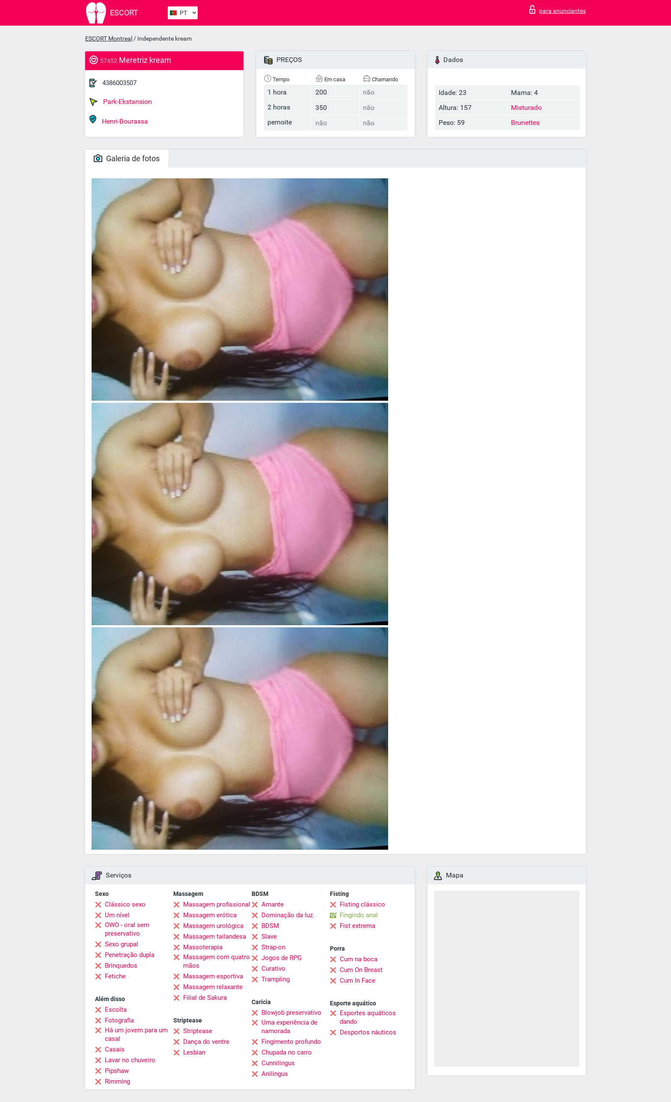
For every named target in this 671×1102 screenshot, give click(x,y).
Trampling (275, 979)
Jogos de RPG (281, 958)
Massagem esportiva (213, 976)
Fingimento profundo (291, 1042)
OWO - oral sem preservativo (127, 929)
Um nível (117, 915)
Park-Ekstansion (120, 101)
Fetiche (115, 976)
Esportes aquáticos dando (368, 1017)
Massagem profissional (216, 904)
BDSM (270, 926)
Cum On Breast (361, 970)
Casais (115, 1049)
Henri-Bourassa (118, 120)
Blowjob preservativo (291, 1012)
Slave (269, 936)
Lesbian (194, 1052)
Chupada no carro (286, 1052)
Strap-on (273, 947)
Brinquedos (121, 965)
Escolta (116, 1009)
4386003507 (119, 83)
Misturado (526, 107)
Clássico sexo (125, 904)
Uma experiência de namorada (289, 1027)
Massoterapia (203, 947)
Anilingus (274, 1074)
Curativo (273, 968)
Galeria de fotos (127, 158)
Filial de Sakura (205, 998)
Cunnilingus (278, 1063)
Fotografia (119, 1020)
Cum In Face (357, 980)
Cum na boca (358, 959)
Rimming (117, 1081)
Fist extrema (357, 926)
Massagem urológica (213, 926)
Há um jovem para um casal (136, 1034)
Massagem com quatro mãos (216, 961)
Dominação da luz (287, 915)
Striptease (197, 1031)
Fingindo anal (359, 915)
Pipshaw (117, 1071)
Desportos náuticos (368, 1032)
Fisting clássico (362, 904)
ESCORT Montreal (108, 38)
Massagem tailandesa (214, 936)
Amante (272, 904)
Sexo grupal (121, 944)
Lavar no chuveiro (130, 1060)
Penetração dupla (129, 955)
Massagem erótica (210, 915)
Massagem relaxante (213, 987)
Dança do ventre (206, 1042)
